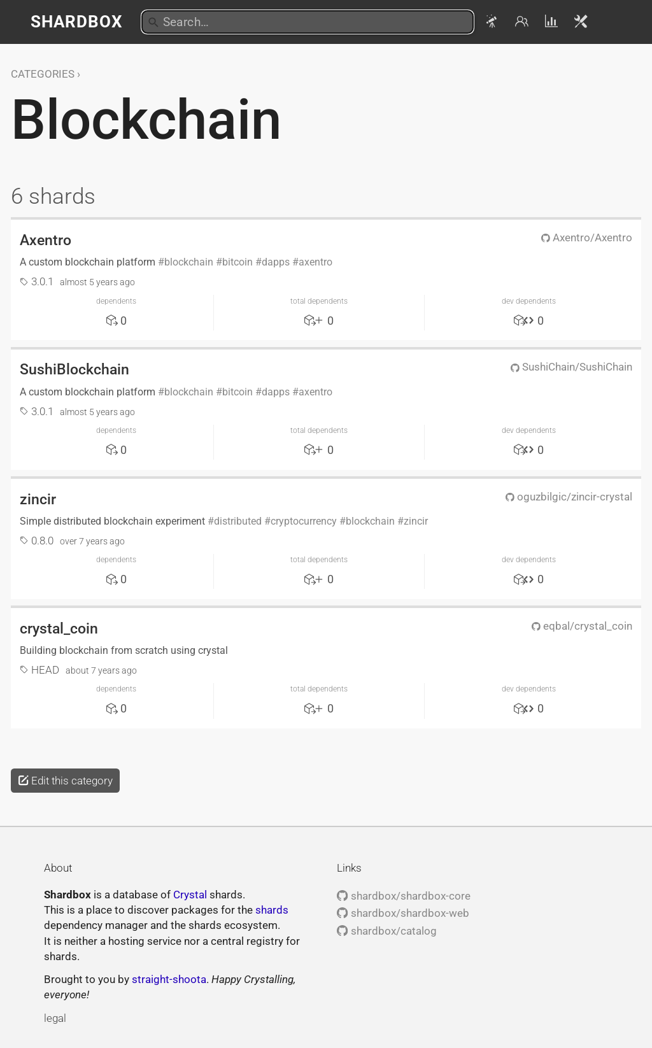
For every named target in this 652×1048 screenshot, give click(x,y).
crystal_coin (59, 628)
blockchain (188, 262)
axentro (315, 262)
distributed (238, 521)
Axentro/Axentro (586, 237)
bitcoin (237, 262)
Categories (42, 73)
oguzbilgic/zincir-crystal (569, 496)
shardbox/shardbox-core (403, 895)
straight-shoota (169, 979)
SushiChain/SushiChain (571, 366)
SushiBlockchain (74, 369)
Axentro (45, 240)
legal (55, 1018)
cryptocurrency (304, 521)
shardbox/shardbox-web (403, 913)
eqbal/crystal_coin (582, 626)
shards (271, 909)
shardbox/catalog (386, 930)
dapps (276, 262)
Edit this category (65, 780)
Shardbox (77, 21)
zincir (38, 499)
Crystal (190, 894)
